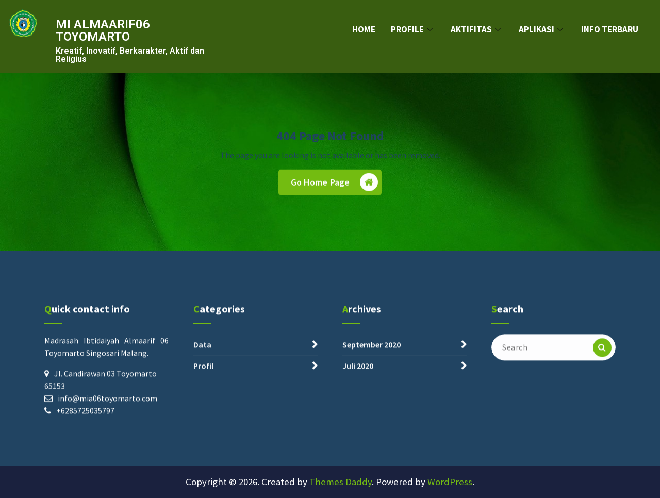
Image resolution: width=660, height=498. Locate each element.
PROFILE (413, 29)
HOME (363, 29)
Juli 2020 (357, 373)
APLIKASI (542, 29)
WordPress (449, 482)
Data (202, 352)
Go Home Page (334, 186)
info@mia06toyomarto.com (107, 406)
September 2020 (371, 352)
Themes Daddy (340, 482)
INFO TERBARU (609, 29)
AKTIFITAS (477, 29)
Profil (203, 373)
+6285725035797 (85, 418)
